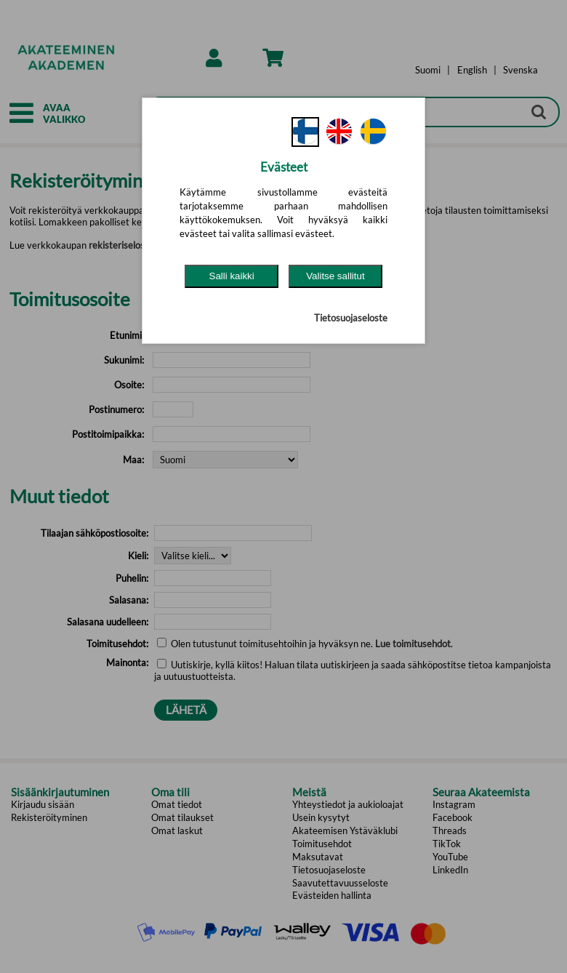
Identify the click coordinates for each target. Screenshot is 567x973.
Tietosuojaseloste (350, 318)
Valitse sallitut (335, 276)
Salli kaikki (231, 276)
